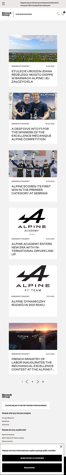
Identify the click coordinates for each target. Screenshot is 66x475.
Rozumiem (29, 467)
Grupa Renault (8, 418)
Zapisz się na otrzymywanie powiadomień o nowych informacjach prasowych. (39, 3)
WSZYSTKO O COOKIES (32, 458)
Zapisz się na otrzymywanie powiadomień (25, 405)
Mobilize (5, 421)
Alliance (5, 424)
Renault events (8, 434)
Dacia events (7, 441)
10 (43, 381)
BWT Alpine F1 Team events (13, 438)
